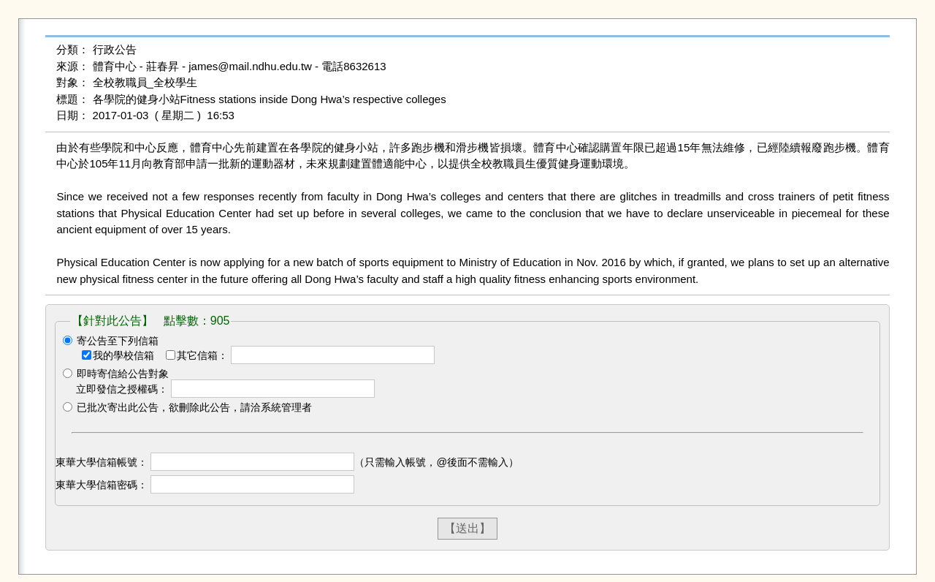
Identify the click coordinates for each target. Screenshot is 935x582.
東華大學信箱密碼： (102, 485)
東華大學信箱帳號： (102, 462)
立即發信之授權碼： (122, 389)
